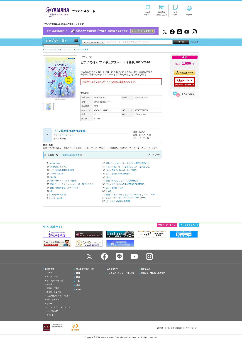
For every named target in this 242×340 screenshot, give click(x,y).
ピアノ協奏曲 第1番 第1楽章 (62, 170)
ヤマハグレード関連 (54, 281)
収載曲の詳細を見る (70, 155)
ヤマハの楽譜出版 (69, 11)
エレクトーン (52, 277)
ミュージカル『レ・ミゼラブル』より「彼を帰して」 (128, 167)
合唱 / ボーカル (52, 300)
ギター (49, 303)
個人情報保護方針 (174, 328)
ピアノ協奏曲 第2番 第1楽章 (118, 174)
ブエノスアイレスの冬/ (125, 184)
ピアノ (49, 273)
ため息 (109, 191)
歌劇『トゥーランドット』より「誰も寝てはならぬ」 (72, 184)
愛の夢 (53, 177)
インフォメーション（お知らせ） (121, 273)
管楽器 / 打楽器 (52, 288)
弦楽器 (49, 284)
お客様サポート (147, 269)
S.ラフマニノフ (67, 135)
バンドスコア (52, 311)
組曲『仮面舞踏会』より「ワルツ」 (65, 188)
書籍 (78, 273)
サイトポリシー (191, 328)
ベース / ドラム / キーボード (58, 307)
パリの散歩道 (57, 198)
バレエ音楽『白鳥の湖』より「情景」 (122, 170)
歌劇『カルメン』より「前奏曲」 (64, 181)
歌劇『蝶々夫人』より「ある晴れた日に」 (124, 181)
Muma (78, 289)
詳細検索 (194, 42)
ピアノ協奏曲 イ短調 (114, 188)
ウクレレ (50, 315)
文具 (78, 281)
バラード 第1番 (56, 174)
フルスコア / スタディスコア (58, 296)
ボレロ (109, 177)
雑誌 (78, 277)
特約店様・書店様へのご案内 (153, 273)
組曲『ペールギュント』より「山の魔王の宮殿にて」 (128, 163)
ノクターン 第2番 (58, 195)
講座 (78, 285)
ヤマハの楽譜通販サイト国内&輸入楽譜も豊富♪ (101, 31)
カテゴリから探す (56, 40)
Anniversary (55, 163)
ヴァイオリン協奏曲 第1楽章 (118, 201)
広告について (112, 269)
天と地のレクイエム (58, 167)
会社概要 (160, 328)
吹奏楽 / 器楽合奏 (53, 292)
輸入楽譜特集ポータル (85, 269)
